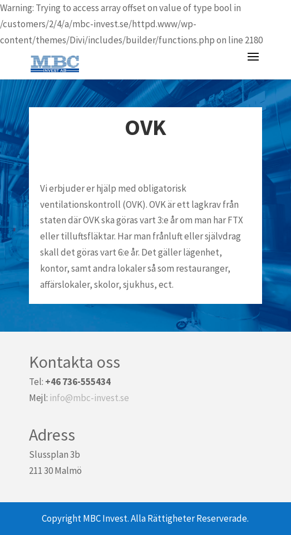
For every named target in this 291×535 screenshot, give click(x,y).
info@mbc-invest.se (89, 398)
